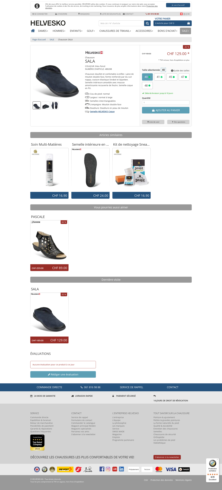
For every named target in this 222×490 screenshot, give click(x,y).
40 (147, 77)
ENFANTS (76, 30)
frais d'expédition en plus (179, 60)
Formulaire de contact (81, 420)
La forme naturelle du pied (166, 423)
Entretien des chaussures (165, 428)
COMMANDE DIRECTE (49, 387)
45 (172, 77)
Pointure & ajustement (164, 417)
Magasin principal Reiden (83, 425)
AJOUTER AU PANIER (166, 110)
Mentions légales (184, 480)
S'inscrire (61, 14)
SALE (185, 30)
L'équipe (116, 420)
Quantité (146, 98)
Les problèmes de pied (164, 440)
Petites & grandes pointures (166, 420)
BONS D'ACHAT (167, 30)
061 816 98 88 (152, 14)
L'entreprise (118, 417)
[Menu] (217, 460)
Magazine (117, 434)
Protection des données (162, 480)
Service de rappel (131, 387)
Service (115, 428)
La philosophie (119, 423)
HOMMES (59, 30)
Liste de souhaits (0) (110, 14)
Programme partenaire (123, 440)
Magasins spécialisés (81, 428)
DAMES (43, 30)
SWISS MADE (118, 431)
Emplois (116, 437)
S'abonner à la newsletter (83, 434)
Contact (128, 14)
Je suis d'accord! (178, 5)
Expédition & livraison (40, 420)
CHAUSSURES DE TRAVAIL (115, 30)
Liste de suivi (153, 122)
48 (147, 85)
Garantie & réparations (41, 428)
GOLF (91, 30)
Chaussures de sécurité (164, 434)
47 (184, 77)
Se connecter (39, 14)
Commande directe (39, 417)
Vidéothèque (159, 442)
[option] (49, 170)
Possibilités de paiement (42, 425)
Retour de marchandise (41, 423)
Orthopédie (158, 437)
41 (160, 77)
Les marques (118, 425)
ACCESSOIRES (144, 30)
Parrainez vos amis (80, 431)
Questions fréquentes (40, 431)
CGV (146, 480)
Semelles (157, 431)
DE (188, 14)
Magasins (83, 14)
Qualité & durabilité (162, 425)
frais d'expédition (77, 481)
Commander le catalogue (83, 423)
